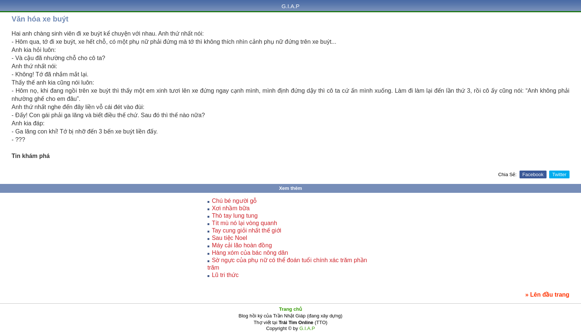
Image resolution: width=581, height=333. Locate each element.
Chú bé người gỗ (234, 201)
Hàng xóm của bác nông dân (250, 253)
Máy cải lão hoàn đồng (242, 245)
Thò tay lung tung (235, 215)
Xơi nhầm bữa (231, 208)
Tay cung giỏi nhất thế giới (246, 230)
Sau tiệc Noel (229, 238)
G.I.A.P (290, 6)
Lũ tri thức (225, 275)
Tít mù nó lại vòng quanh (244, 223)
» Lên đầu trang (547, 294)
